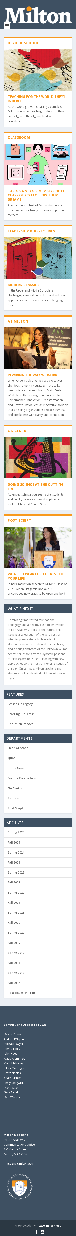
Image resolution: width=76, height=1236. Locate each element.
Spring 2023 (16, 872)
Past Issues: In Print (21, 993)
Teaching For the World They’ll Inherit (38, 98)
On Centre (15, 788)
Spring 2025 (16, 832)
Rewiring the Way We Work (32, 375)
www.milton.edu (50, 1225)
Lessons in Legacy (20, 704)
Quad (12, 758)
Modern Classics (23, 285)
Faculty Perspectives (22, 778)
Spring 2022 (16, 893)
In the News (16, 768)
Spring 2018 (16, 973)
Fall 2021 (14, 903)
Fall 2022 (14, 882)
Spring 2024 (16, 852)
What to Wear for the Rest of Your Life (36, 576)
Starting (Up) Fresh (21, 714)
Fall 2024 (14, 842)
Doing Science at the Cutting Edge (36, 486)
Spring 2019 (16, 953)
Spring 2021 (16, 913)
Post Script (15, 808)
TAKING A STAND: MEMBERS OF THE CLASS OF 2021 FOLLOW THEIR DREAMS (37, 195)
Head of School (18, 748)
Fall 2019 (14, 943)
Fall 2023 (14, 862)
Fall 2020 (14, 923)
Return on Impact (20, 724)
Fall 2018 (14, 963)
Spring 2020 (16, 932)
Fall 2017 (14, 983)
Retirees (13, 798)
